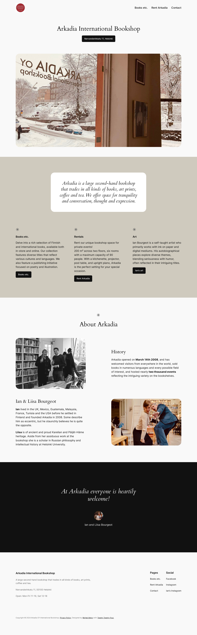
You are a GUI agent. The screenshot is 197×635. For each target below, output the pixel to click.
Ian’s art (139, 270)
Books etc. (23, 274)
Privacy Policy (65, 618)
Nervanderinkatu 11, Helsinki (98, 38)
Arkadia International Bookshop (35, 573)
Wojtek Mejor (87, 618)
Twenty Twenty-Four (105, 618)
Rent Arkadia (83, 278)
